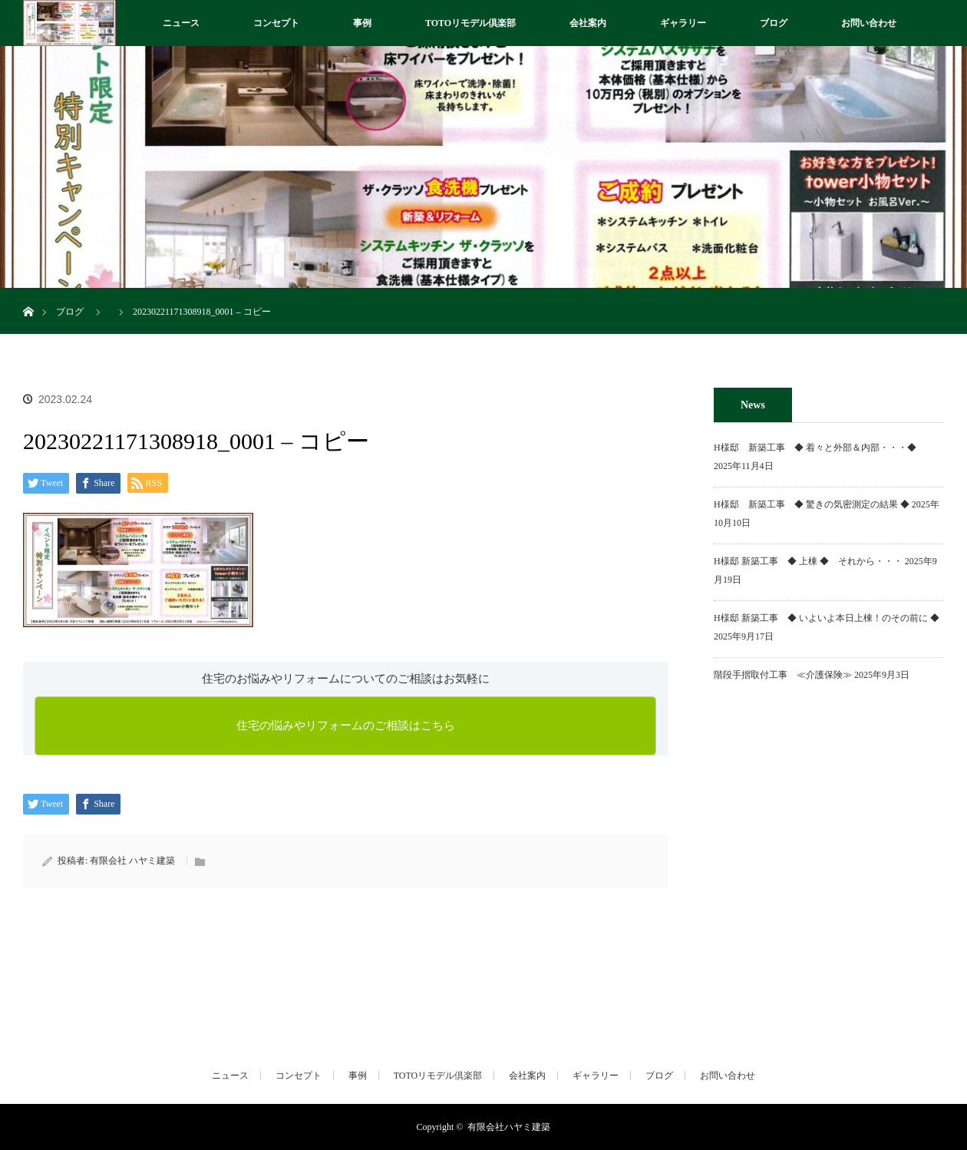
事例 (362, 23)
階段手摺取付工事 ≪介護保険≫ (783, 674)
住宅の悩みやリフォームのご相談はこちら (345, 725)
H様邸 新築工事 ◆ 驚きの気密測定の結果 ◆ (811, 504)
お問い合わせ (868, 23)
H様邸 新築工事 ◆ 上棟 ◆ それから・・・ (808, 561)
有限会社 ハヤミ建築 (132, 860)
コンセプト (276, 23)
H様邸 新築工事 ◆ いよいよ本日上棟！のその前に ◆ (826, 618)
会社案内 (587, 23)
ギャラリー (683, 23)
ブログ (773, 23)
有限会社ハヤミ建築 (508, 1127)
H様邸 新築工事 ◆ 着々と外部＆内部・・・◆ (820, 447)
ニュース (181, 23)
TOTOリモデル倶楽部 (470, 23)
